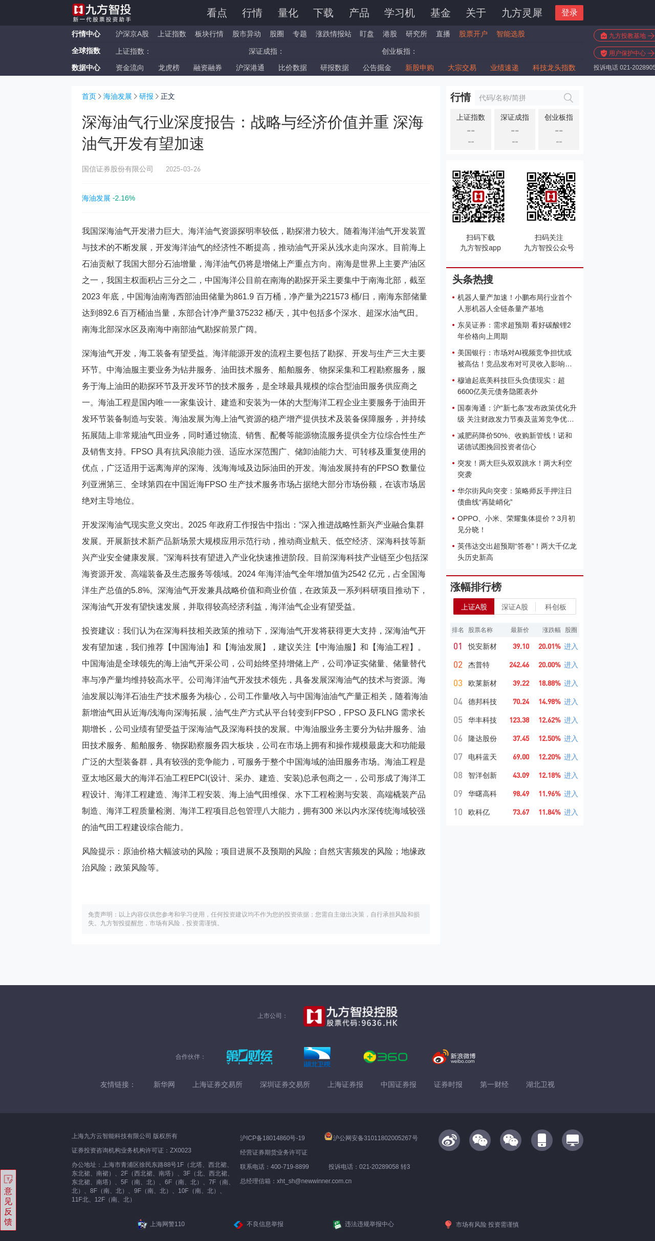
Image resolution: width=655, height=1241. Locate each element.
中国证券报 (399, 1084)
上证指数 (172, 34)
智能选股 (510, 34)
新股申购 (419, 67)
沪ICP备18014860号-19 (272, 1138)
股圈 (277, 34)
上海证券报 (345, 1084)
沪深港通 (250, 67)
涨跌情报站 (334, 34)
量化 (288, 12)
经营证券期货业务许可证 (274, 1152)
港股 (390, 34)
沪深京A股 (132, 34)
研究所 (416, 34)
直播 (443, 34)
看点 (217, 12)
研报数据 (334, 67)
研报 (146, 96)
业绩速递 (504, 67)
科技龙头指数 (554, 67)
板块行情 (209, 34)
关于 (476, 12)
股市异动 (246, 34)
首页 (89, 96)
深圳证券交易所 (285, 1084)
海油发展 (117, 96)
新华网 (164, 1084)
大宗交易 (462, 67)
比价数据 (292, 67)
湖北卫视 (540, 1084)
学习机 (399, 12)
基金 (440, 12)
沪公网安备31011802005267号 (371, 1138)
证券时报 (448, 1084)
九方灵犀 (521, 12)
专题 (301, 34)
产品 (359, 12)
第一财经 (494, 1084)
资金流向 (130, 67)
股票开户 (473, 34)
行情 (252, 12)
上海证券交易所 (217, 1084)
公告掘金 (377, 67)
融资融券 (207, 67)
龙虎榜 (169, 67)
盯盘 (367, 34)
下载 (323, 12)
